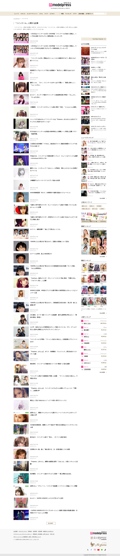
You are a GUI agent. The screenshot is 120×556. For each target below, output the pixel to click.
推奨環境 (35, 531)
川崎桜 (86, 356)
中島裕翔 (86, 343)
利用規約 (30, 531)
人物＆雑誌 (81, 13)
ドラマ (74, 13)
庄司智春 (99, 206)
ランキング (68, 13)
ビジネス (52, 13)
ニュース (16, 13)
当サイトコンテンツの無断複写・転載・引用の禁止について (27, 536)
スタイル (22, 13)
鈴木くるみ (94, 208)
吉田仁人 (92, 206)
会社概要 (16, 531)
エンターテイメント (32, 13)
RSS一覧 (52, 534)
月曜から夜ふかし (86, 208)
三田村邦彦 (87, 369)
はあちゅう (87, 363)
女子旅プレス (89, 13)
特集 (62, 13)
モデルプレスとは (23, 531)
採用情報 (40, 531)
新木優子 (86, 330)
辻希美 (102, 208)
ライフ (46, 13)
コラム (41, 13)
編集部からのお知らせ (48, 531)
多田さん (86, 336)
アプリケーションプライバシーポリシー (23, 534)
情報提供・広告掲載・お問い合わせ (41, 534)
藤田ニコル (84, 206)
